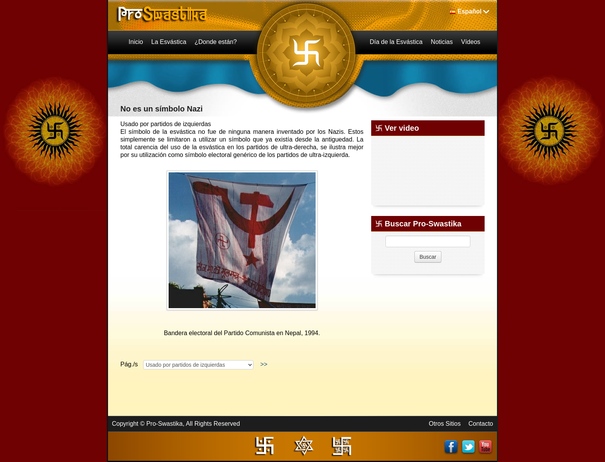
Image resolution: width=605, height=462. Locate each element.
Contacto (480, 423)
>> (264, 364)
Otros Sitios (445, 423)
